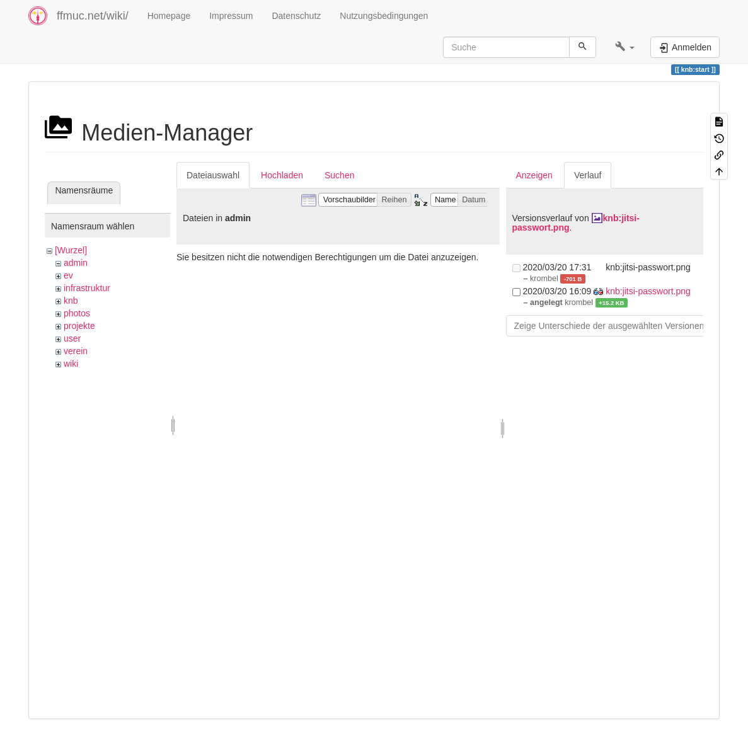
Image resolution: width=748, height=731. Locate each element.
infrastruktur (87, 288)
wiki (71, 364)
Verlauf (588, 175)
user (72, 338)
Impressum (231, 16)
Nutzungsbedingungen (384, 16)
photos (77, 313)
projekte (79, 326)
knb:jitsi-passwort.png (648, 291)
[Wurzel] (71, 250)
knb (71, 301)
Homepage (169, 16)
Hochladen (282, 175)
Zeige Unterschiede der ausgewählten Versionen (609, 326)
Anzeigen (534, 175)
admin (76, 263)
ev (68, 275)
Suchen (339, 175)
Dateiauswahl (213, 175)
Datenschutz (296, 16)
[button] (625, 47)
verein (76, 351)
